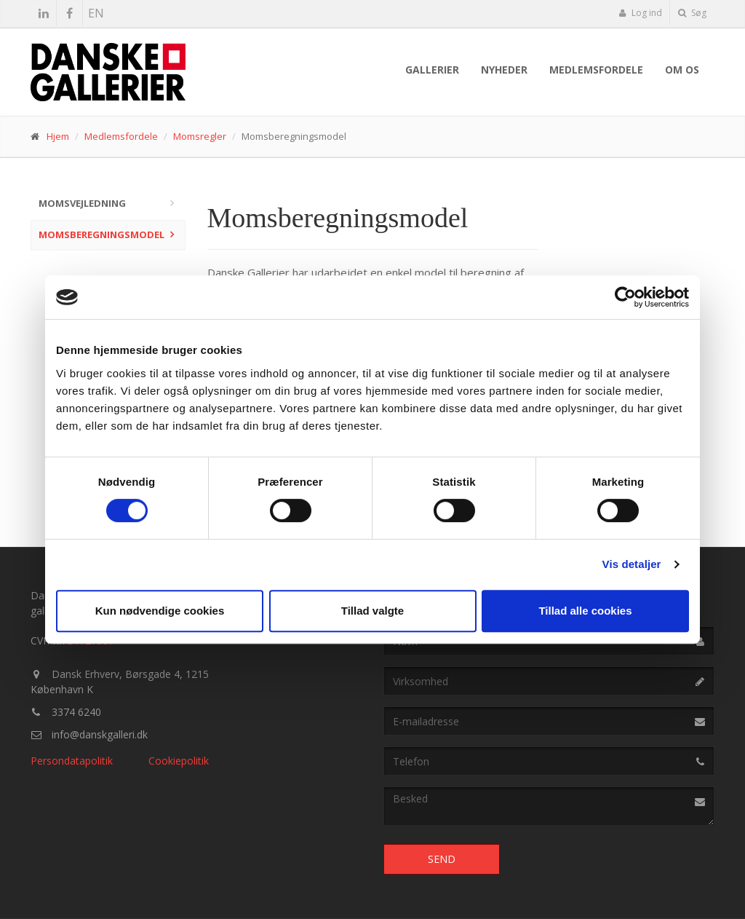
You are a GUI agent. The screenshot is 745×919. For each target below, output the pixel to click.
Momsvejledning (82, 203)
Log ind (640, 13)
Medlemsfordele (596, 69)
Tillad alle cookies (585, 610)
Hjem (58, 136)
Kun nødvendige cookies (160, 610)
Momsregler (199, 136)
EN (96, 13)
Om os (682, 69)
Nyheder (504, 69)
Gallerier (432, 69)
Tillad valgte (372, 610)
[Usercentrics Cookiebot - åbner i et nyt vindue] (625, 297)
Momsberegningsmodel (101, 234)
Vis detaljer (631, 564)
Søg (692, 13)
